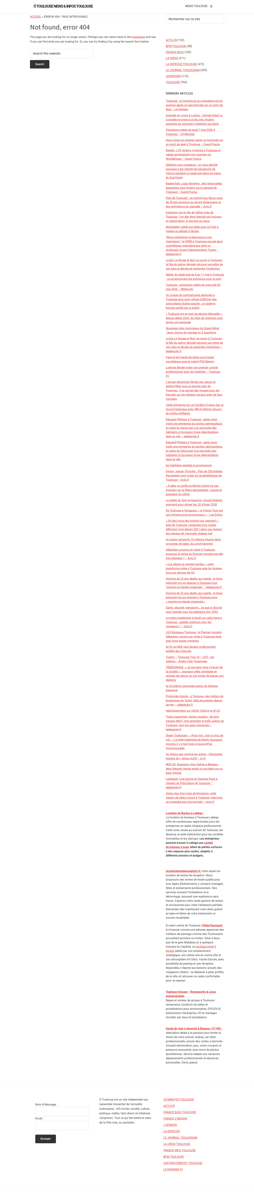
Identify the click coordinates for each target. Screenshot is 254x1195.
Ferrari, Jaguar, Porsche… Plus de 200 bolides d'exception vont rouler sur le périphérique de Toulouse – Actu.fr (194, 475)
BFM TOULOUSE (176, 46)
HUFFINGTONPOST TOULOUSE (183, 1163)
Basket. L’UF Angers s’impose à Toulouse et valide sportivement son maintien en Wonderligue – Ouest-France (193, 154)
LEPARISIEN (173, 76)
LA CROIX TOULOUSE (177, 1144)
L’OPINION (170, 1125)
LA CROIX (172, 58)
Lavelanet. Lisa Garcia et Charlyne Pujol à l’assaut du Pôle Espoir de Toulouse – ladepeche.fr (191, 783)
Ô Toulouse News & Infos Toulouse (63, 6)
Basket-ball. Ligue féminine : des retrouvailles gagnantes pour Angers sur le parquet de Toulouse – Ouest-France (194, 188)
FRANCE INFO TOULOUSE (180, 1150)
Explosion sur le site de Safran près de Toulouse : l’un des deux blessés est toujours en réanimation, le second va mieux (194, 217)
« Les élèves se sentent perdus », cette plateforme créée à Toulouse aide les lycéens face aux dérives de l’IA (194, 568)
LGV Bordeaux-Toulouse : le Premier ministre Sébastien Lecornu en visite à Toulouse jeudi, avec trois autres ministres (194, 637)
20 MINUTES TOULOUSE (179, 1099)
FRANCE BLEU (175, 52)
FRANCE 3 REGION (175, 1118)
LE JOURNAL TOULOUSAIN (183, 70)
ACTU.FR (171, 40)
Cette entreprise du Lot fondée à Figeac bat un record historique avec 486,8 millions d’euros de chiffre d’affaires (195, 409)
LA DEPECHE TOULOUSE (181, 64)
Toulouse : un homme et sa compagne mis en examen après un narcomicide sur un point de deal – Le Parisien (194, 105)
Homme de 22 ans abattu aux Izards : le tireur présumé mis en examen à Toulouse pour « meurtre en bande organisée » (194, 597)
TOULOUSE (173, 82)
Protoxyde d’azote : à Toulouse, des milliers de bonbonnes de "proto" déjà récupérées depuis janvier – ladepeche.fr (194, 700)
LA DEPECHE (172, 1131)
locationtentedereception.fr (183, 871)
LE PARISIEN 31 (173, 1169)
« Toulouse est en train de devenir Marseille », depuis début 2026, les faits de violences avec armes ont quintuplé (194, 318)
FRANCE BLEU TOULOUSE (180, 1112)
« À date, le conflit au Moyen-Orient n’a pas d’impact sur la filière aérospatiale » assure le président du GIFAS (194, 490)
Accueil (35, 16)
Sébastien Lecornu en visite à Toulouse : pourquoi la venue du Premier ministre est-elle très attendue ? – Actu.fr (194, 554)
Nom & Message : (46, 1104)
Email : (39, 1118)
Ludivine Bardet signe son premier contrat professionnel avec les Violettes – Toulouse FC (193, 372)
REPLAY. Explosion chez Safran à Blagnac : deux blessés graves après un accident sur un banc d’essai (194, 769)
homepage (138, 37)
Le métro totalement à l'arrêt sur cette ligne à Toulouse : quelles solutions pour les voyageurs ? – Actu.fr (194, 622)
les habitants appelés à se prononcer (189, 465)
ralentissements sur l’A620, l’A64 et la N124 (193, 710)
